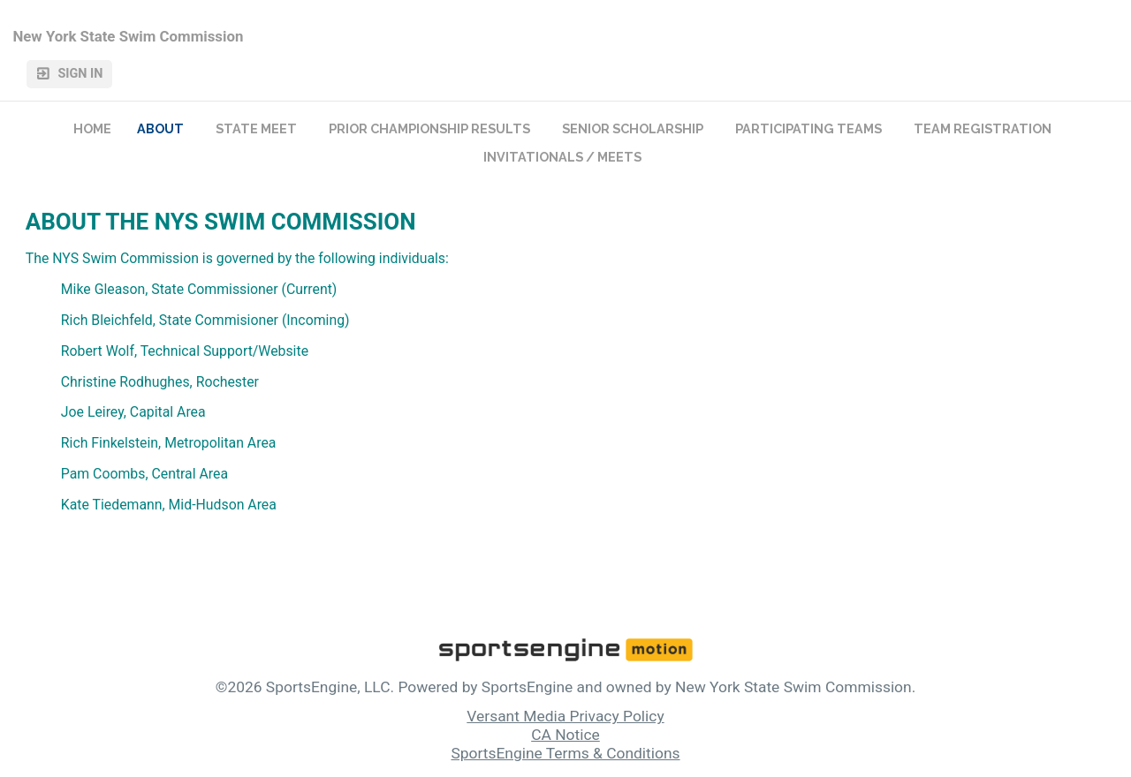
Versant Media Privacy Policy (565, 716)
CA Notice (565, 734)
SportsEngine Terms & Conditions (565, 753)
